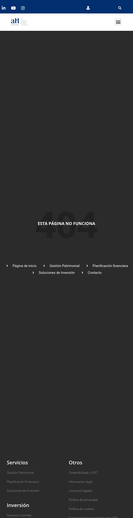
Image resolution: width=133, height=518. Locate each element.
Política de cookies (81, 509)
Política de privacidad (83, 500)
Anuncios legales (81, 491)
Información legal (81, 482)
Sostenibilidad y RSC (83, 473)
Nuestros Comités (19, 515)
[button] (120, 8)
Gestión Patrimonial (20, 473)
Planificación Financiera (23, 482)
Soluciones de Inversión (23, 491)
